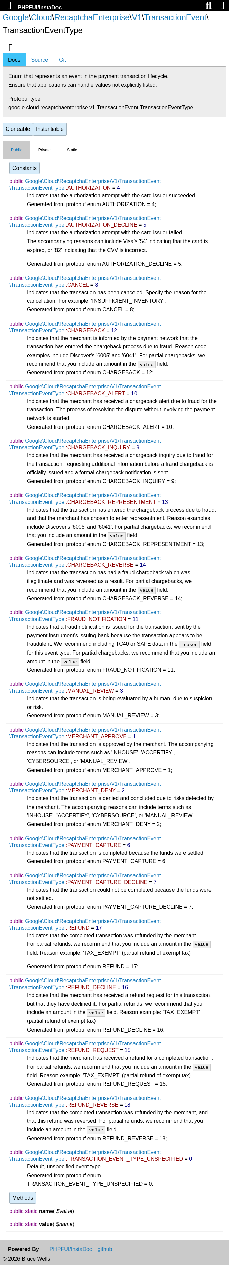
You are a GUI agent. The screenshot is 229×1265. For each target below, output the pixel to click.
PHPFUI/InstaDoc (39, 7)
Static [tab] (72, 150)
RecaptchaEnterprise (91, 17)
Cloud (41, 17)
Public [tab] (16, 150)
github (105, 1249)
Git (62, 60)
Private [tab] (44, 150)
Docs (14, 60)
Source (39, 60)
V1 (137, 17)
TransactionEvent (175, 17)
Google (16, 17)
